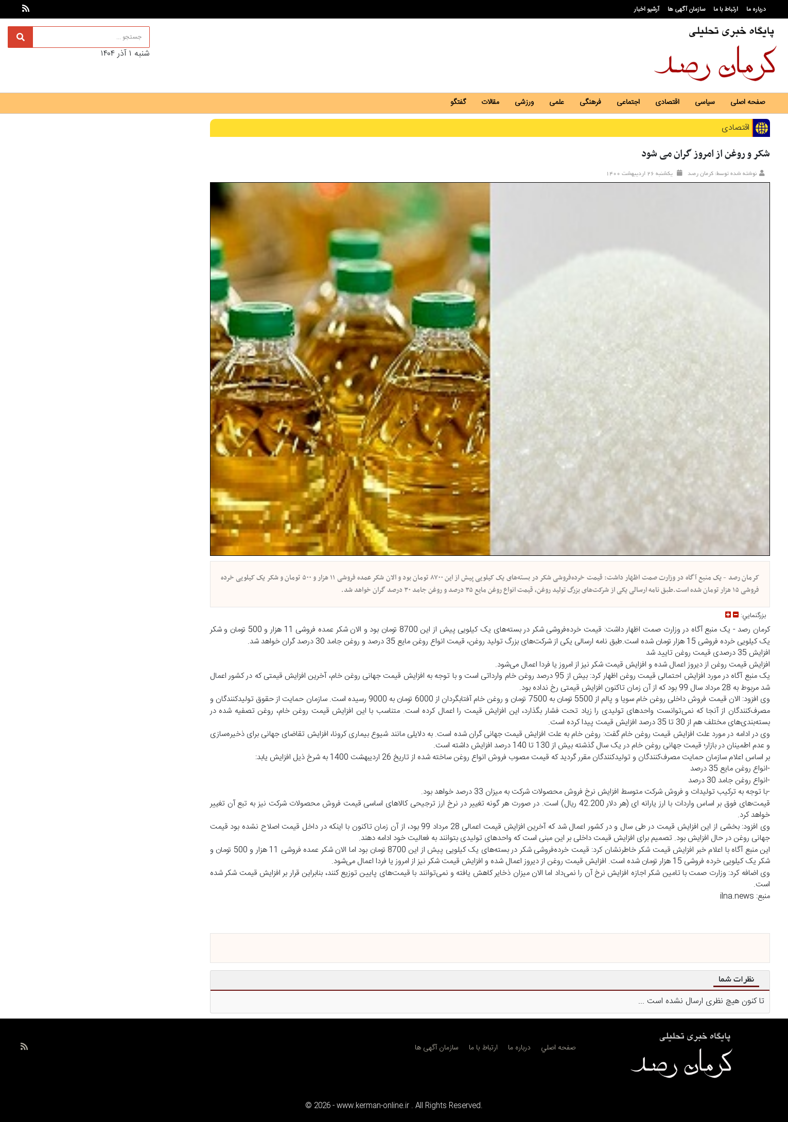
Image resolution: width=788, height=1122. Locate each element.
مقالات (490, 102)
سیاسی (705, 102)
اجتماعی (628, 102)
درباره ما (756, 9)
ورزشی (524, 102)
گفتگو (458, 102)
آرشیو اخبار (646, 9)
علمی (556, 102)
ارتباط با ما (725, 9)
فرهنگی (590, 102)
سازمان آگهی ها (686, 9)
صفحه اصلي (558, 1048)
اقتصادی (667, 102)
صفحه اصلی (747, 102)
